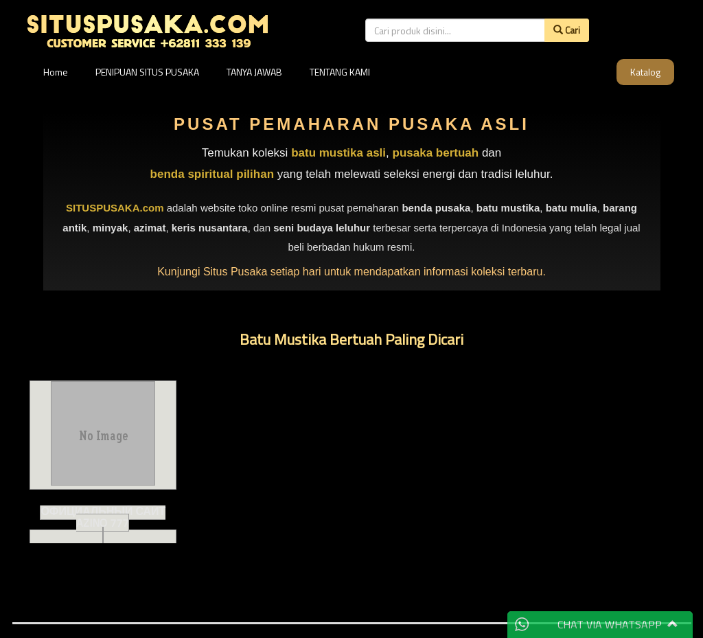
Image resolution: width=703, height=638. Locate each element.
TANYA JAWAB (254, 72)
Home (55, 72)
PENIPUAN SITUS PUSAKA (147, 72)
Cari (566, 30)
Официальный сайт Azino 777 (103, 517)
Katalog (645, 72)
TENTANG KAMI (340, 72)
